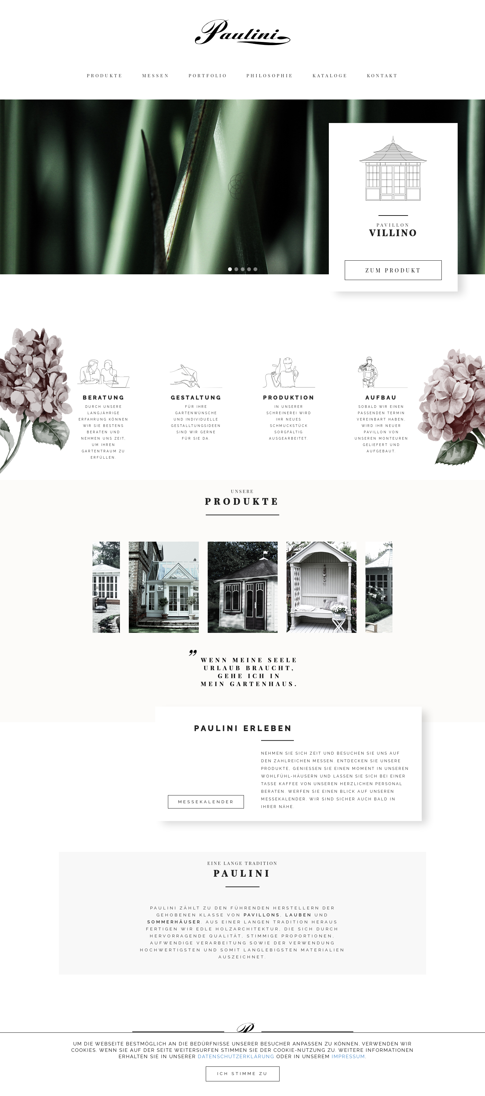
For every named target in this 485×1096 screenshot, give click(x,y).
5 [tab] (255, 269)
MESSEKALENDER (206, 801)
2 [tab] (236, 269)
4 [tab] (249, 269)
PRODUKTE (105, 75)
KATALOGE (330, 75)
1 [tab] (230, 269)
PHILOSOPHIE (270, 75)
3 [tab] (242, 269)
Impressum (348, 1056)
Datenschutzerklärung (236, 1056)
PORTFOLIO (208, 75)
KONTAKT (382, 75)
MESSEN (156, 75)
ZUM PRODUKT (393, 270)
